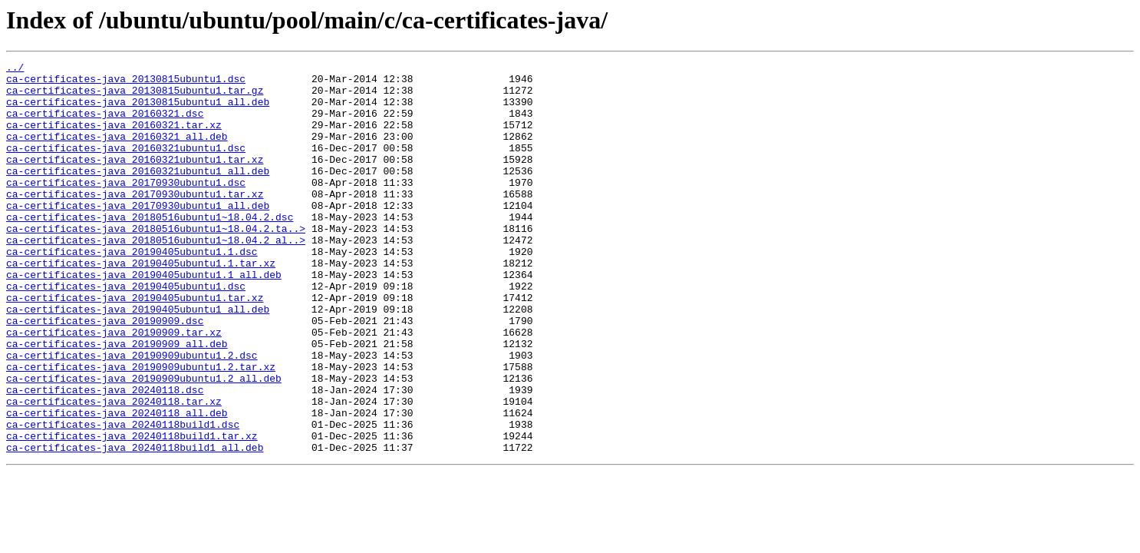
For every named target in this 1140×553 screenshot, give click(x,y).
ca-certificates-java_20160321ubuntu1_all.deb (137, 193)
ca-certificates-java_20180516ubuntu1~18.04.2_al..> (155, 276)
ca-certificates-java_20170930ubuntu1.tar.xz (134, 221)
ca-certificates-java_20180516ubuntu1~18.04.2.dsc (149, 249)
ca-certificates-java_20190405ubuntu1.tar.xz (134, 346)
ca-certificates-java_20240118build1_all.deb (134, 525)
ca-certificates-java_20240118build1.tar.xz (132, 511)
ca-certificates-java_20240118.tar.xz (114, 470)
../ (15, 69)
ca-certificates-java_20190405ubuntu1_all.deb (137, 359)
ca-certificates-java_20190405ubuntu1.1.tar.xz (140, 304)
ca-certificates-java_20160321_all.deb (117, 152)
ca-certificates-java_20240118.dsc (104, 456)
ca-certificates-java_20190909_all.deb (117, 401)
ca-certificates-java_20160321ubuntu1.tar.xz (134, 180)
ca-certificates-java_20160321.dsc (104, 124)
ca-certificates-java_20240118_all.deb (117, 484)
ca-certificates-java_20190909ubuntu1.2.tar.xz (140, 428)
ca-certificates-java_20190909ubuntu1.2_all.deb (144, 442)
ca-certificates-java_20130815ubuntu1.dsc (125, 83)
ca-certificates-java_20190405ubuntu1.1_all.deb (144, 318)
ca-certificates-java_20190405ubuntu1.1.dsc (132, 290)
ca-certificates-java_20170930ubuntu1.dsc (125, 207)
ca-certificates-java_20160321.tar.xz (114, 138)
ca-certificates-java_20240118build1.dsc (122, 498)
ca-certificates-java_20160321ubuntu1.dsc (125, 166)
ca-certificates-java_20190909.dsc (104, 373)
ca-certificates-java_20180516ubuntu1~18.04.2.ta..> (155, 263)
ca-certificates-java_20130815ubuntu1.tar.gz (134, 97)
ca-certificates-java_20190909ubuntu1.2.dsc (132, 415)
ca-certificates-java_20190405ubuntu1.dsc (125, 332)
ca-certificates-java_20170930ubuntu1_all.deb (137, 235)
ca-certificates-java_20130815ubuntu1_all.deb (137, 111)
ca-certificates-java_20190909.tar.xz (114, 387)
